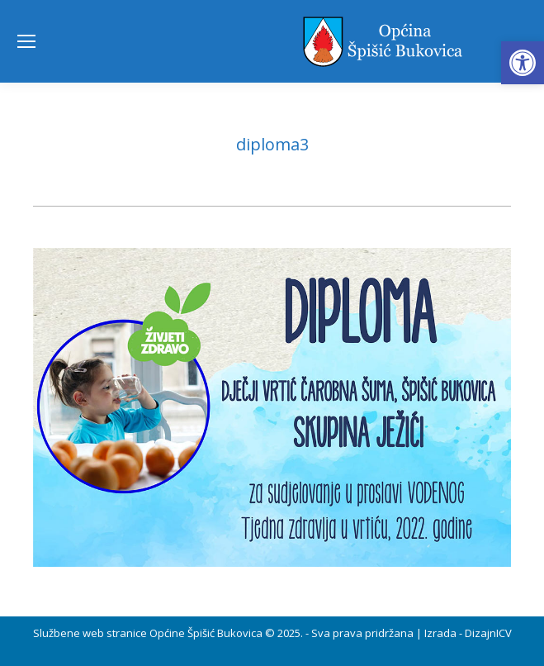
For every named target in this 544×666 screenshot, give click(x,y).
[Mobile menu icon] (26, 41)
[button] (522, 62)
